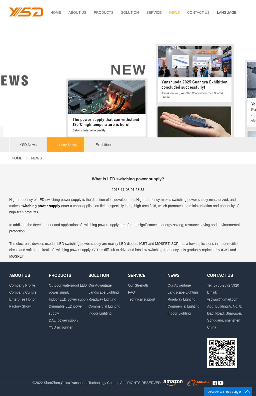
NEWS (174, 12)
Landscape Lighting (103, 292)
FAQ (131, 292)
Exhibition (103, 145)
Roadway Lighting (102, 299)
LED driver (145, 389)
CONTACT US (198, 12)
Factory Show (20, 306)
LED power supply (86, 389)
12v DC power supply (53, 389)
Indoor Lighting (100, 313)
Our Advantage (100, 285)
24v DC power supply (118, 389)
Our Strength (138, 285)
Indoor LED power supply (68, 299)
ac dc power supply (171, 389)
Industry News (65, 145)
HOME (55, 12)
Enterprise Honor (22, 299)
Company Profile (22, 285)
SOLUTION (130, 12)
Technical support (141, 299)
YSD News (28, 145)
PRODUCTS (104, 12)
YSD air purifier (60, 327)
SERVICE (154, 12)
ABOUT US (77, 12)
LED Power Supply (203, 389)
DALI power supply (63, 320)
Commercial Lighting (104, 306)
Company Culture (22, 292)
